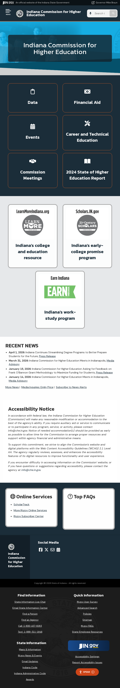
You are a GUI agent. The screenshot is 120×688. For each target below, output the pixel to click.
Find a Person (30, 613)
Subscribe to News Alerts (71, 387)
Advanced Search (87, 607)
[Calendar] (58, 550)
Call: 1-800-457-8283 (30, 625)
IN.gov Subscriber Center (29, 516)
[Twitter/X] (46, 550)
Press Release (47, 356)
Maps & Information (30, 649)
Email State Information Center (30, 607)
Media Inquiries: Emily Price (37, 387)
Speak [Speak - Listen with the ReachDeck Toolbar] (86, 672)
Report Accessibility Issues (87, 662)
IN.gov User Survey (87, 601)
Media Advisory (18, 381)
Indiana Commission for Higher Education (54, 13)
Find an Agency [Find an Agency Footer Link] (30, 619)
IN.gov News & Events (30, 655)
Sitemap (87, 619)
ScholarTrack (21, 504)
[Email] (52, 550)
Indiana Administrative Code (30, 673)
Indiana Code (30, 667)
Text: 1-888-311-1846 (30, 631)
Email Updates (30, 661)
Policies (87, 613)
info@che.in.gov (31, 470)
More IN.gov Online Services (30, 510)
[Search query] (101, 13)
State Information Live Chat (30, 601)
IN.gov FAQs (87, 625)
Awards (30, 679)
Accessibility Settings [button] (87, 656)
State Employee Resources (87, 631)
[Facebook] (40, 550)
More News (12, 387)
